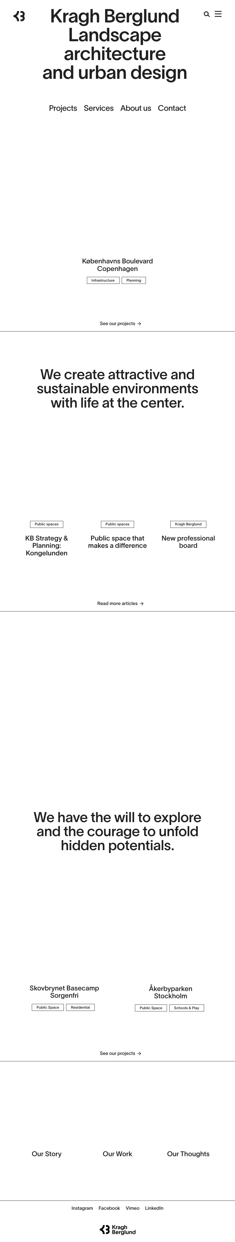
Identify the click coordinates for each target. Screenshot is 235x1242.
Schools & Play (186, 1008)
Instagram (82, 1208)
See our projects (117, 323)
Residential (80, 1007)
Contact (172, 108)
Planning (133, 280)
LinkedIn (154, 1208)
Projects (63, 108)
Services (99, 108)
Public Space (48, 1007)
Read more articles (117, 603)
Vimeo (132, 1208)
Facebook (109, 1208)
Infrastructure (103, 280)
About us (135, 108)
